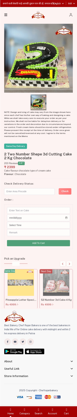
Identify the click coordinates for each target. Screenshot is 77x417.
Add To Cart (38, 245)
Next (69, 266)
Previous (62, 266)
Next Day (46, 275)
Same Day (9, 275)
